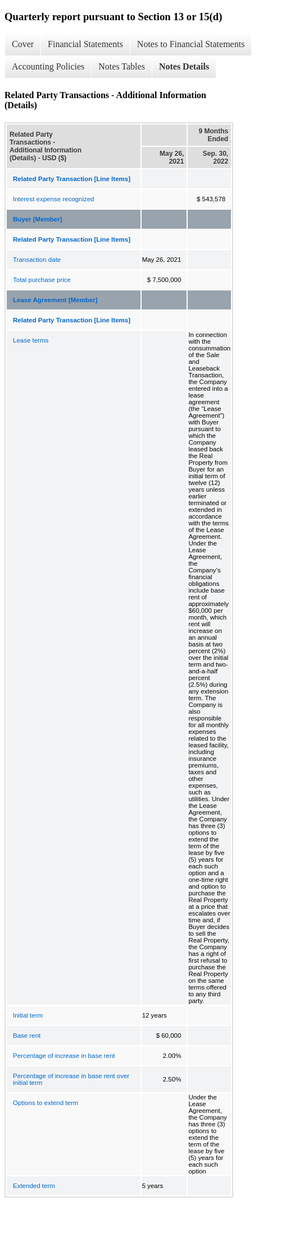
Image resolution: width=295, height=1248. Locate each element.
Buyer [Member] (37, 219)
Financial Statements (85, 44)
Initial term (28, 1015)
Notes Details (184, 66)
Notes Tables (121, 66)
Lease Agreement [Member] (55, 300)
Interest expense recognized (53, 199)
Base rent (26, 1035)
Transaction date (37, 259)
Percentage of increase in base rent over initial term (71, 1079)
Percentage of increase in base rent (64, 1055)
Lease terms (30, 340)
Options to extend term (45, 1102)
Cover (23, 44)
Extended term (34, 1185)
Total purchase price (42, 279)
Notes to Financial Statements (191, 44)
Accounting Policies (48, 66)
